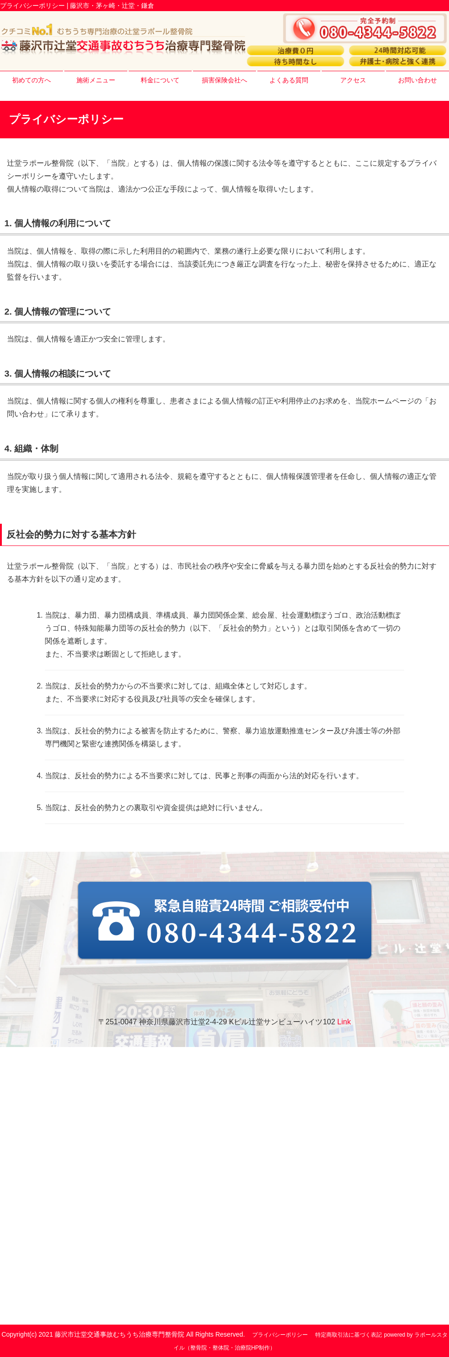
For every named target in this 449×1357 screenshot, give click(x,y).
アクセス (353, 80)
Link (344, 1022)
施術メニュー (95, 80)
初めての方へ (31, 80)
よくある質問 (288, 80)
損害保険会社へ (224, 80)
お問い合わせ (417, 80)
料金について (160, 80)
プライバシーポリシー (280, 1335)
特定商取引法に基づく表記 (348, 1335)
